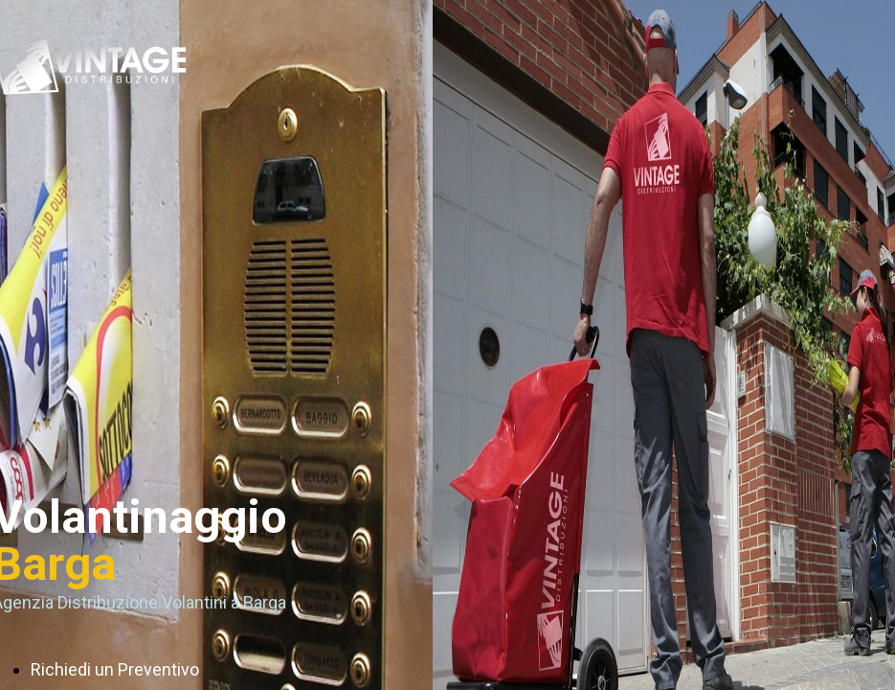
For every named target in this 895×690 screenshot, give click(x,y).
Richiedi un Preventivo (115, 669)
